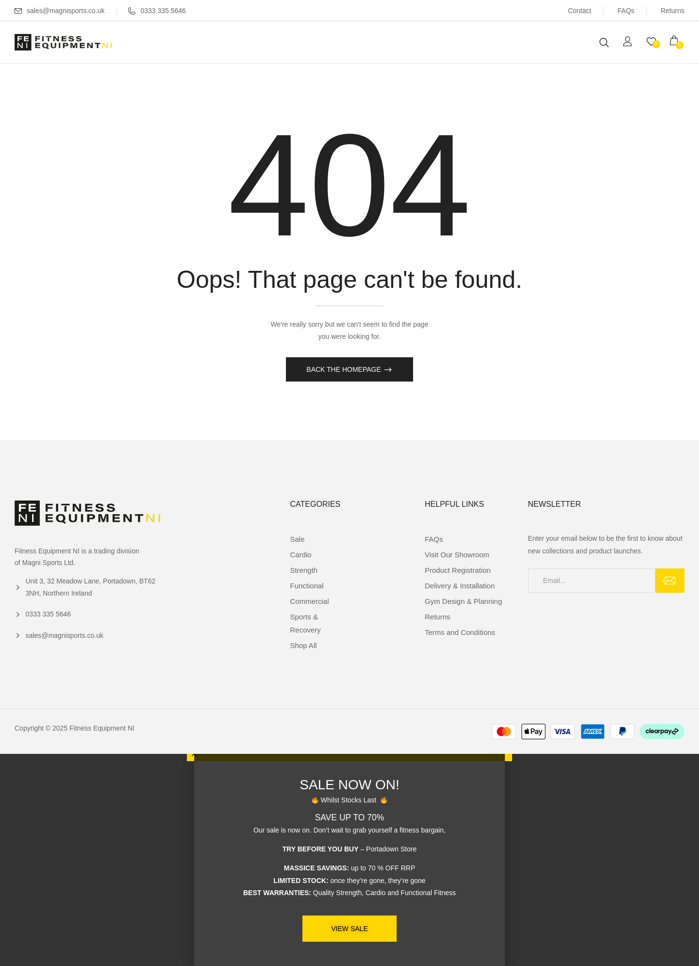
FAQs (625, 11)
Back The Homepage (344, 369)
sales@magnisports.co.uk (66, 11)
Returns (672, 11)
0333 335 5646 (156, 11)
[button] (677, 42)
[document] (349, 860)
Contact (579, 11)
